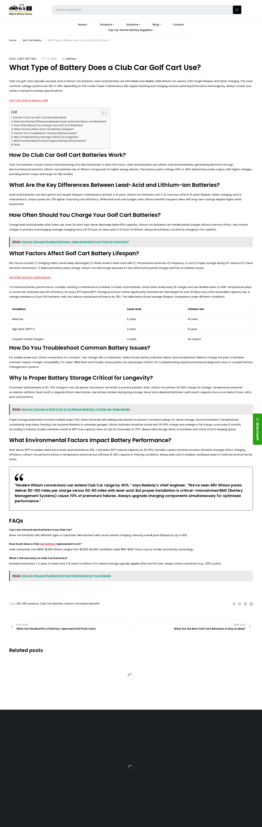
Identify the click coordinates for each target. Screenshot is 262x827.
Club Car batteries (51, 603)
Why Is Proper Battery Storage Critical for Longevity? (46, 137)
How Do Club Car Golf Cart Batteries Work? (40, 117)
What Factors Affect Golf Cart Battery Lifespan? (44, 129)
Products (113, 725)
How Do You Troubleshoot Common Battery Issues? (45, 133)
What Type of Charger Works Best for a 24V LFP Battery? (161, 749)
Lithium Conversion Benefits (82, 603)
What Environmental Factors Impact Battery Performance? (50, 141)
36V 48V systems (28, 603)
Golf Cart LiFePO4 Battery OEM (28, 100)
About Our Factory (80, 725)
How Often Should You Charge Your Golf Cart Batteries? (48, 125)
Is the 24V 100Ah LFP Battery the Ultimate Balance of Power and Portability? (162, 736)
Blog (150, 725)
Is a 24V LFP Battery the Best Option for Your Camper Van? (163, 803)
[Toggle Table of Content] (102, 113)
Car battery (48, 544)
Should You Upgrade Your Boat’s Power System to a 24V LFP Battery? (162, 790)
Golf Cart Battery (32, 40)
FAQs (17, 144)
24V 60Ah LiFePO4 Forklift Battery (30, 277)
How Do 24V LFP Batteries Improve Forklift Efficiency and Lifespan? (161, 777)
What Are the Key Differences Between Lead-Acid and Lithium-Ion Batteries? (60, 121)
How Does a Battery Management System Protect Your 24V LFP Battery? (159, 763)
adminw (71, 59)
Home (12, 40)
